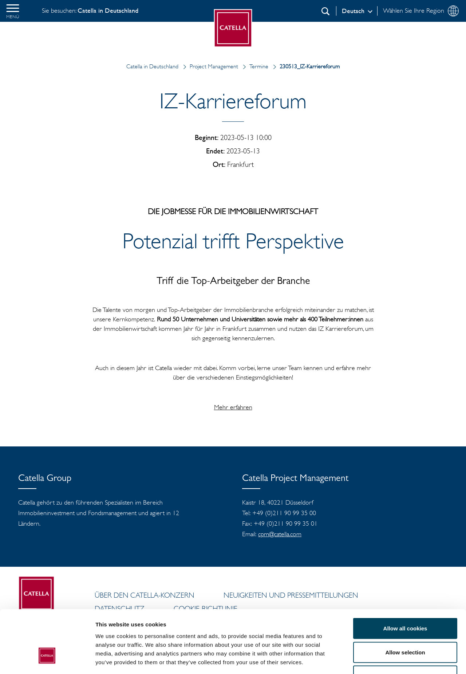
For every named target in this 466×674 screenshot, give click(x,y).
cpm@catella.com (279, 534)
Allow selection (405, 602)
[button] (12, 11)
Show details (382, 660)
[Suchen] (325, 11)
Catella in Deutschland (152, 66)
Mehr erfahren (233, 407)
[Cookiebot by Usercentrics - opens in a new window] (47, 659)
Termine (254, 66)
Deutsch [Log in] (353, 11)
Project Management (209, 66)
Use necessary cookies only (405, 626)
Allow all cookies (405, 578)
